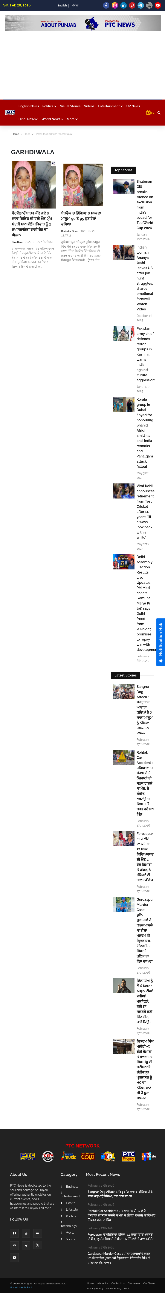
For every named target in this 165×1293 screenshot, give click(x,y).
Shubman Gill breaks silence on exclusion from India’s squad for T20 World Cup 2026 (145, 204)
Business (69, 1186)
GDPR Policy (113, 1288)
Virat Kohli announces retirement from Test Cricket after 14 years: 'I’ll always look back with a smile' (145, 512)
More (72, 119)
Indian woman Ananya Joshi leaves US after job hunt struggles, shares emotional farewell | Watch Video (145, 278)
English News (28, 106)
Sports (68, 1239)
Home (15, 133)
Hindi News (28, 119)
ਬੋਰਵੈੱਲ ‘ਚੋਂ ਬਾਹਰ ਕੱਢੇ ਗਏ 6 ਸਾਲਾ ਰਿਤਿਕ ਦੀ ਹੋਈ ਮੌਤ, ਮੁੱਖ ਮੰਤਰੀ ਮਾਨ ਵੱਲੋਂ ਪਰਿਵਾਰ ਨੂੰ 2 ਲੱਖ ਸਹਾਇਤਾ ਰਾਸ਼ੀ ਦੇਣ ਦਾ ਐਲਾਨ (32, 224)
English (62, 5)
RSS (126, 1288)
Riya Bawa (17, 242)
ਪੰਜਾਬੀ (75, 5)
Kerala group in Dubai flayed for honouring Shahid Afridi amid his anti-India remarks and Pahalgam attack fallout (145, 433)
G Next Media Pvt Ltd (22, 1287)
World (67, 1232)
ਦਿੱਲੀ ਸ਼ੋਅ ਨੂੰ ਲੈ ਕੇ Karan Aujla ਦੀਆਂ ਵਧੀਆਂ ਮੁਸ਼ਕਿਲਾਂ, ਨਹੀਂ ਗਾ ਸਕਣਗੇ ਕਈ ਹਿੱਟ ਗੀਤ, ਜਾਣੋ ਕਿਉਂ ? (145, 1001)
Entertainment (110, 106)
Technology (69, 1224)
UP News (133, 106)
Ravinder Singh (69, 231)
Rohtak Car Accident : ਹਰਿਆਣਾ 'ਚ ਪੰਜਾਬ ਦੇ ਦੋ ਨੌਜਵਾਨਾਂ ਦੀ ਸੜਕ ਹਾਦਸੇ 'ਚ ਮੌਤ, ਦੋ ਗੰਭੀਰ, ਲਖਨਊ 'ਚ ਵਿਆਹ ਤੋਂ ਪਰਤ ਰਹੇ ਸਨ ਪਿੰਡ (145, 783)
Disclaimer (134, 1283)
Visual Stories (70, 106)
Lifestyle (69, 1209)
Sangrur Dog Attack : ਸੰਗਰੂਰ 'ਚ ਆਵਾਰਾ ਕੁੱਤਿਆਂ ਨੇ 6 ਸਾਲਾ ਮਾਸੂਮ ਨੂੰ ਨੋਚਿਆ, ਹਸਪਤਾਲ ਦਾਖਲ (145, 710)
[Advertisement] (83, 63)
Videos (89, 106)
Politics (49, 106)
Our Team (148, 1283)
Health (68, 1203)
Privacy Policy (95, 1288)
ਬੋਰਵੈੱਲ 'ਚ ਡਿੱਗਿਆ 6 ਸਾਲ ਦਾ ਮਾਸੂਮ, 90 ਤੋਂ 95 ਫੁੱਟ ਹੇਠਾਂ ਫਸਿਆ (81, 218)
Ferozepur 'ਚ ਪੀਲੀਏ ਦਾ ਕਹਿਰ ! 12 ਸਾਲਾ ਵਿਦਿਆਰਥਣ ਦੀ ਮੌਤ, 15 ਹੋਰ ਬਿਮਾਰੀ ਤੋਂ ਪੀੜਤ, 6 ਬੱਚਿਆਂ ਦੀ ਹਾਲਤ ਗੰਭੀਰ (145, 857)
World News (52, 119)
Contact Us (118, 1283)
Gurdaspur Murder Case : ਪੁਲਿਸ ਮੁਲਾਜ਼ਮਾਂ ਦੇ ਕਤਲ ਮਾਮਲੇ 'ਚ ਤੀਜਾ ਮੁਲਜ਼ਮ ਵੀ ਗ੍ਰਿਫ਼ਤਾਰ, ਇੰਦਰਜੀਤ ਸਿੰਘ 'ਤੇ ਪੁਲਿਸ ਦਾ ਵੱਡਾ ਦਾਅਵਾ (145, 930)
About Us (102, 1283)
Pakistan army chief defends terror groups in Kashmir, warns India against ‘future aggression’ (145, 354)
